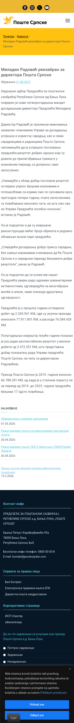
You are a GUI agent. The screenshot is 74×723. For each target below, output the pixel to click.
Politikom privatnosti (53, 692)
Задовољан (15, 654)
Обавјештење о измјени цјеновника (24, 418)
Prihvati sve (37, 704)
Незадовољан (16, 661)
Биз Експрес (13, 582)
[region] (37, 694)
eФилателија (13, 622)
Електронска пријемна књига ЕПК (27, 588)
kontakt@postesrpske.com (29, 556)
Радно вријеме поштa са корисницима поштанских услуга (35, 432)
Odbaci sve (37, 715)
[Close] (69, 668)
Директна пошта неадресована (26, 594)
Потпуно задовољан (20, 648)
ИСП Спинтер (14, 616)
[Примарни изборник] (68, 20)
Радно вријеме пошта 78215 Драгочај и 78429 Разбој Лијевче (36, 448)
